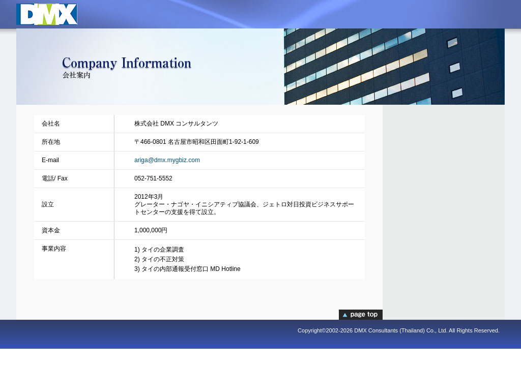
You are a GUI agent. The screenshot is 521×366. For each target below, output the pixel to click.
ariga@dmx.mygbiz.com (167, 160)
